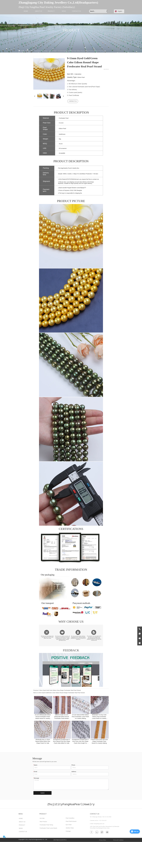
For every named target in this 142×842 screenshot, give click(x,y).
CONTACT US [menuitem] (76, 11)
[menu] (51, 11)
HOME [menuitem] (26, 11)
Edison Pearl (52, 51)
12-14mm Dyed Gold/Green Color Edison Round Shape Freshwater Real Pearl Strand (60, 692)
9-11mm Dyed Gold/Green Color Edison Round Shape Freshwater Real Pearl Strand (82, 51)
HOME (22, 51)
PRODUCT (29, 51)
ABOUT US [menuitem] (38, 11)
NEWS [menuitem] (64, 11)
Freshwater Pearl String (40, 51)
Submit (42, 793)
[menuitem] (51, 11)
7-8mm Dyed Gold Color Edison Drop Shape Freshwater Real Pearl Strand (60, 690)
